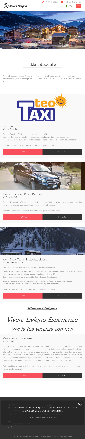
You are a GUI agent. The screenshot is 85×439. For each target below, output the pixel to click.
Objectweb (67, 437)
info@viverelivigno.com (72, 2)
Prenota (23, 152)
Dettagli (62, 152)
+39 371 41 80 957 (51, 2)
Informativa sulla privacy (42, 417)
